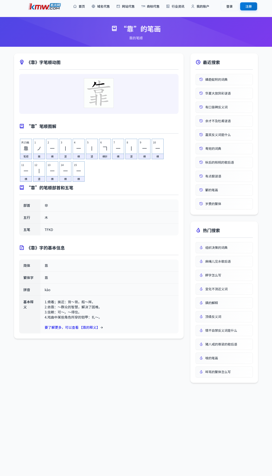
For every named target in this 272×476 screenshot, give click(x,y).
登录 (229, 6)
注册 (248, 6)
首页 (79, 6)
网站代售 (125, 6)
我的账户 (200, 6)
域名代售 (100, 6)
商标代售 (150, 6)
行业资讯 (175, 6)
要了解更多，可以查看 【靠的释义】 (72, 327)
